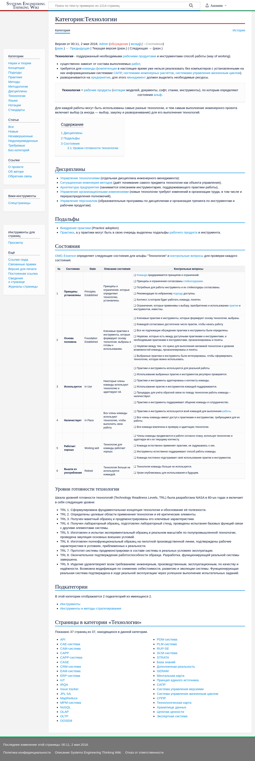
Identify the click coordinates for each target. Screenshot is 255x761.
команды (88, 68)
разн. (60, 48)
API (62, 639)
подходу (178, 293)
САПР (117, 73)
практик (233, 305)
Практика (67, 232)
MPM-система (70, 702)
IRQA (64, 684)
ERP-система (70, 675)
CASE (64, 662)
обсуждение (119, 44)
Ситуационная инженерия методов (86, 182)
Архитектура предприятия (79, 187)
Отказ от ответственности (144, 752)
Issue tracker (69, 689)
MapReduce (69, 698)
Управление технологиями (80, 178)
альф (158, 95)
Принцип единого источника (178, 680)
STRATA (163, 657)
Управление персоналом (78, 201)
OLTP (64, 716)
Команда (142, 275)
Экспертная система (172, 716)
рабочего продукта (183, 232)
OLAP (64, 711)
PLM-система (167, 644)
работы (226, 411)
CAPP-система (71, 657)
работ (136, 64)
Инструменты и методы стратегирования (90, 608)
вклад (135, 44)
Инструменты (70, 604)
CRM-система (70, 666)
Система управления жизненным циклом (187, 693)
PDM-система (167, 639)
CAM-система (70, 648)
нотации (119, 90)
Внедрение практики (75, 228)
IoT (62, 680)
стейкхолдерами (193, 281)
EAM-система (70, 671)
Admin (103, 44)
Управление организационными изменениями (94, 191)
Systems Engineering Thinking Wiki (25, 5)
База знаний (166, 662)
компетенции (107, 68)
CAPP (64, 653)
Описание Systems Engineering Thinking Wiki (88, 752)
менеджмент (136, 77)
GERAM (163, 671)
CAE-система (70, 644)
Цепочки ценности (170, 711)
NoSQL (65, 707)
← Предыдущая (78, 48)
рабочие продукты (97, 90)
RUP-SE (163, 648)
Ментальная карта (170, 675)
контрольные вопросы (186, 255)
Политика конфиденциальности (27, 752)
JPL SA (65, 693)
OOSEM (66, 720)
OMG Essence (65, 255)
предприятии (100, 77)
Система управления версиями (180, 689)
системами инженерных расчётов (148, 73)
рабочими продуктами (139, 56)
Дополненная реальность (176, 666)
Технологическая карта (174, 702)
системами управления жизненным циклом (207, 73)
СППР (161, 698)
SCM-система (167, 653)
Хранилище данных (171, 707)
